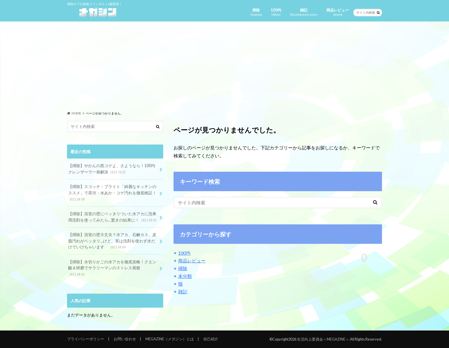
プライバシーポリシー (85, 339)
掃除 (256, 12)
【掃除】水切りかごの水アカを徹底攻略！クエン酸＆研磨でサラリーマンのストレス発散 (112, 268)
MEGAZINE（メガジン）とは (169, 339)
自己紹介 (210, 339)
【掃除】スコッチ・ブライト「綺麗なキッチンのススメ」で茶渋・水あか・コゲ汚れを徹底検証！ (112, 193)
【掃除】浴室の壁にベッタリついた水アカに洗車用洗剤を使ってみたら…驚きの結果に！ (113, 217)
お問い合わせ (125, 339)
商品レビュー (337, 12)
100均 (276, 12)
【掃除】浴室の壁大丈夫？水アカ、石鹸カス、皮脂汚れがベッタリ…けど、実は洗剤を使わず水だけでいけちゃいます (112, 241)
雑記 (304, 12)
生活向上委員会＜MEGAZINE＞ (323, 339)
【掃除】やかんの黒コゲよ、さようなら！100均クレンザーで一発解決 (111, 169)
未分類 (185, 276)
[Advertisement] (224, 66)
